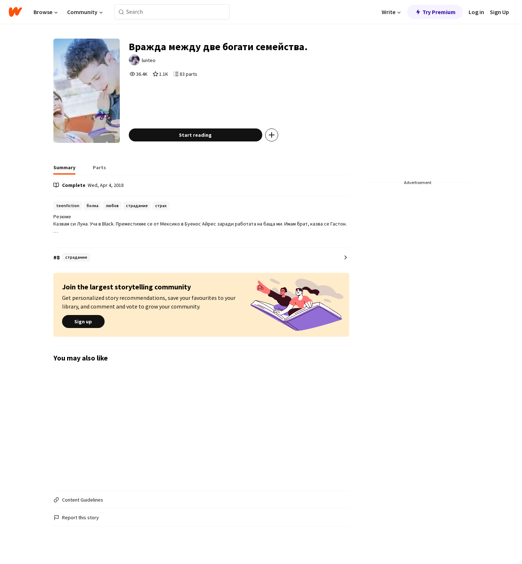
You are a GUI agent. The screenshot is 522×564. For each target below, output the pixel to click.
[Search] (121, 12)
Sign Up (499, 12)
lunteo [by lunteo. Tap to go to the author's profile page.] (148, 60)
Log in (476, 12)
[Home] (15, 12)
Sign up (83, 321)
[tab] (64, 170)
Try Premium (435, 12)
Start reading (195, 135)
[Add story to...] (271, 134)
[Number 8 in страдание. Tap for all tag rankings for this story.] (201, 257)
